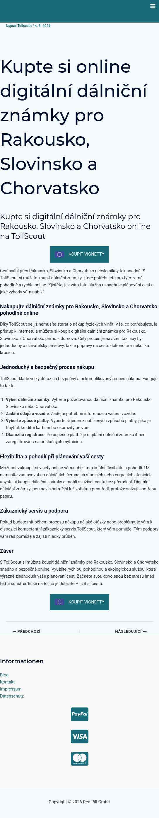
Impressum (10, 689)
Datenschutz (12, 696)
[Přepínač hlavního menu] (153, 6)
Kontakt (7, 682)
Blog (4, 675)
